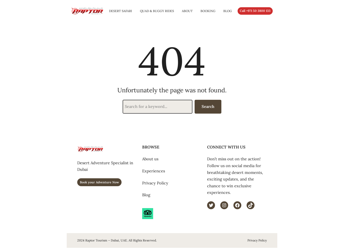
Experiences (153, 170)
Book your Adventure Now (99, 182)
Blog (146, 194)
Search (208, 106)
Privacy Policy (155, 183)
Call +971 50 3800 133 (255, 11)
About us (150, 158)
